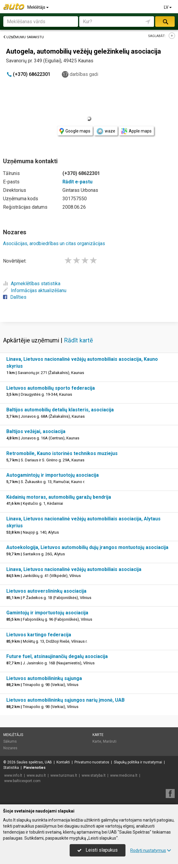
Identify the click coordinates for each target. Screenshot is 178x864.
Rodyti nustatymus (150, 850)
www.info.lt (13, 775)
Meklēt (165, 21)
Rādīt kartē (78, 340)
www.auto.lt (36, 775)
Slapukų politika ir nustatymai (138, 762)
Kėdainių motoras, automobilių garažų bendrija (58, 497)
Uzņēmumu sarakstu (23, 37)
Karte (98, 735)
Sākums (10, 741)
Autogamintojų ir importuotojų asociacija (52, 475)
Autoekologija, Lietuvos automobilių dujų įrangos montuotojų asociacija (87, 547)
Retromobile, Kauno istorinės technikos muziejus (62, 453)
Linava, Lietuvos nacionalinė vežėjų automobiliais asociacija (73, 569)
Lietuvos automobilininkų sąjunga (44, 678)
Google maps (74, 131)
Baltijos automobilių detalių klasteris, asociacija (60, 410)
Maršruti (109, 741)
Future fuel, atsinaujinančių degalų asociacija (57, 656)
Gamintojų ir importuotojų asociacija (47, 613)
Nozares (10, 748)
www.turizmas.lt (63, 775)
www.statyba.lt (94, 775)
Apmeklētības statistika (31, 283)
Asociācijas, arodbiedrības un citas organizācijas (54, 243)
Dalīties (14, 297)
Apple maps (136, 131)
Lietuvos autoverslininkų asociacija (46, 591)
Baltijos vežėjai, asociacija (35, 431)
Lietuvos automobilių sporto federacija (50, 388)
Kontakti (63, 762)
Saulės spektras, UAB (34, 762)
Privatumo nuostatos (91, 762)
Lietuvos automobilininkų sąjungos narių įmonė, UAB (65, 700)
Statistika (11, 768)
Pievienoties (34, 768)
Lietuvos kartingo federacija (38, 635)
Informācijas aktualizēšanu (34, 290)
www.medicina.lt (123, 775)
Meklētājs (38, 7)
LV (168, 7)
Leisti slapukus (97, 850)
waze (105, 131)
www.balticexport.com (22, 781)
